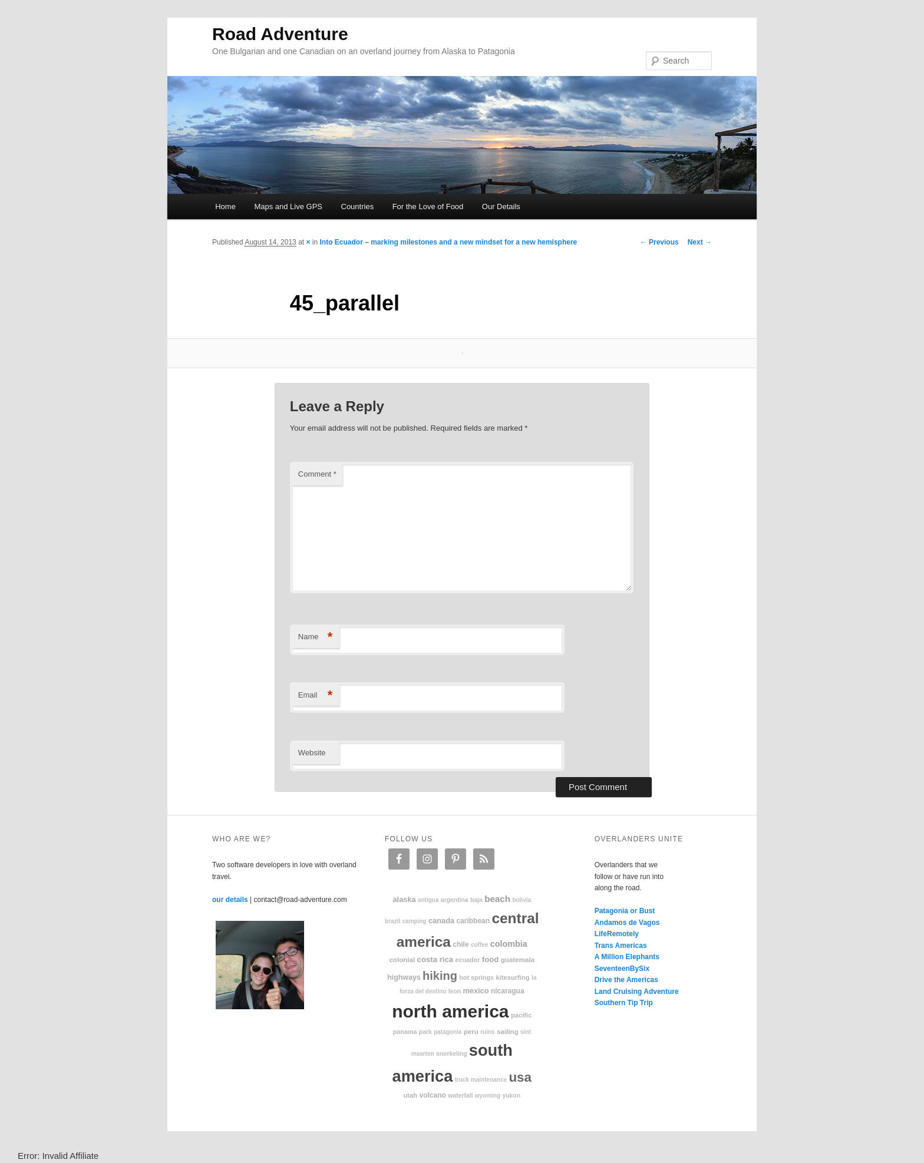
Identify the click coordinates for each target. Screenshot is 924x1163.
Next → (700, 242)
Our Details (501, 206)
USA (520, 1077)
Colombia (508, 944)
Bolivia (521, 900)
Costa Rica (435, 959)
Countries (357, 206)
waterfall (460, 1095)
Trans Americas (621, 945)
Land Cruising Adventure (637, 991)
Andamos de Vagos (627, 922)
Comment (317, 474)
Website (312, 752)
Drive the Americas (626, 980)
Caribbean (473, 921)
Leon (454, 991)
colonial (402, 959)
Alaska (403, 899)
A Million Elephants (627, 957)
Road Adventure (280, 34)
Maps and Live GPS (288, 206)
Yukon (511, 1095)
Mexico (476, 990)
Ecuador (468, 959)
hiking (440, 975)
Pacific (521, 1015)
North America (450, 1011)
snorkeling (451, 1053)
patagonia (447, 1032)
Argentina (454, 900)
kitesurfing (512, 977)
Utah (411, 1095)
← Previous (659, 242)
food (490, 959)
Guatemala (517, 959)
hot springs (476, 977)
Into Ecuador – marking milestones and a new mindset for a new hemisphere (449, 242)
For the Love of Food (428, 206)
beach (497, 899)
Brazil (392, 921)
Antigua (428, 900)
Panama (405, 1031)
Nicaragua (507, 991)
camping (414, 921)
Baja (476, 900)
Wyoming (487, 1095)
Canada (441, 920)
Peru (471, 1031)
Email (315, 695)
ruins (487, 1032)
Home (225, 206)
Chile (460, 944)
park (425, 1032)
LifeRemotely (617, 934)
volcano (433, 1095)
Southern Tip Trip (624, 1003)
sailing (508, 1031)
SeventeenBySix (622, 968)
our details (230, 900)
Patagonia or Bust (625, 911)
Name (315, 637)
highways (403, 977)
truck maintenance (481, 1079)
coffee (479, 944)
